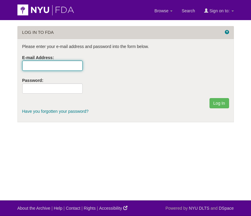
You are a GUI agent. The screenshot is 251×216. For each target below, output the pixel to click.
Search (188, 10)
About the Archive (34, 208)
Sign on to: (219, 10)
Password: (33, 80)
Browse (164, 10)
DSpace (226, 208)
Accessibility (113, 208)
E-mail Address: (38, 57)
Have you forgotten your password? (55, 111)
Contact (73, 208)
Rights (90, 208)
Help (58, 208)
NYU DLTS (199, 208)
